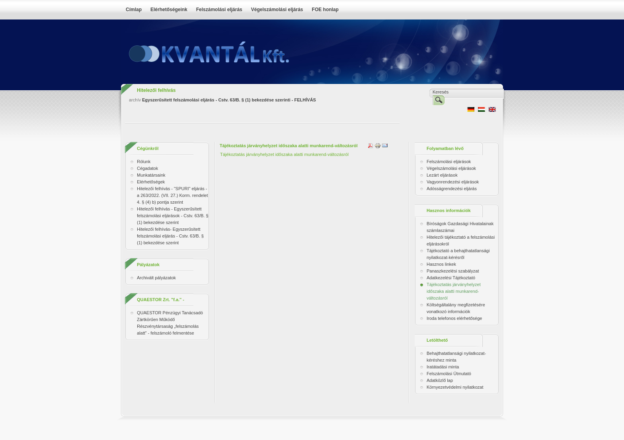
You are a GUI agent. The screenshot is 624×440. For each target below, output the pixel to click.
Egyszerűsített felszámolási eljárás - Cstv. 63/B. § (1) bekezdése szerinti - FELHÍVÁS (229, 99)
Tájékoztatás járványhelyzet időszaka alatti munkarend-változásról (285, 154)
